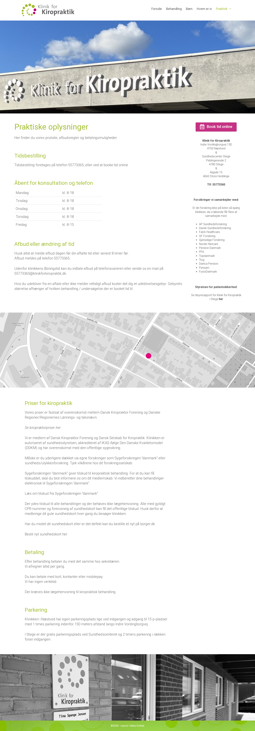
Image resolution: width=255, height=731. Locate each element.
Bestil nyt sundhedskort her (46, 534)
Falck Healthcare (209, 232)
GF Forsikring (207, 236)
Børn (189, 9)
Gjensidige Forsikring (212, 240)
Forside (156, 9)
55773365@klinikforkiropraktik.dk (40, 273)
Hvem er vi (204, 9)
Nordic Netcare (208, 244)
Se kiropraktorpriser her (43, 428)
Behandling (174, 9)
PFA (201, 251)
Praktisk (225, 9)
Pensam (204, 267)
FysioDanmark (208, 271)
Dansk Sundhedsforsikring (215, 228)
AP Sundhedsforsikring (213, 224)
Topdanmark (207, 256)
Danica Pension (208, 263)
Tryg (201, 259)
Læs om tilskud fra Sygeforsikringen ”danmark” (61, 493)
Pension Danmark (210, 248)
